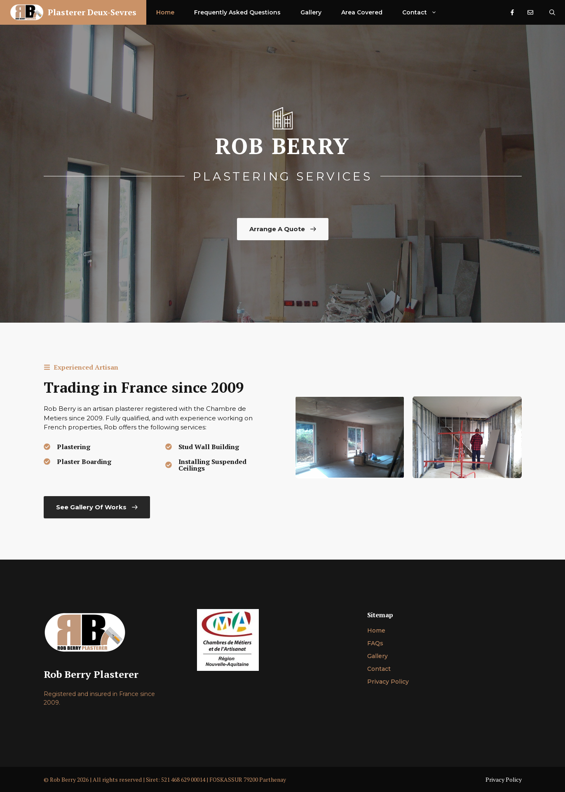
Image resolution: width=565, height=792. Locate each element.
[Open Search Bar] (552, 12)
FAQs (375, 643)
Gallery (310, 12)
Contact (424, 12)
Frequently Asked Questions (237, 12)
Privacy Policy (388, 681)
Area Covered (361, 12)
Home (165, 12)
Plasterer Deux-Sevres (92, 12)
